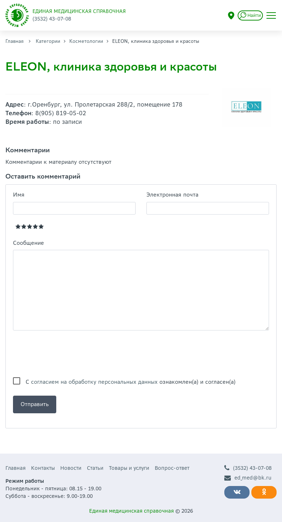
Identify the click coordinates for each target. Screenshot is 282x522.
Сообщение (28, 242)
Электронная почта (172, 194)
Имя (19, 194)
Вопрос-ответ (172, 468)
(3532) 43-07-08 (248, 468)
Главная (14, 41)
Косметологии (86, 41)
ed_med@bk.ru (248, 477)
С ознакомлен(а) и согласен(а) (130, 381)
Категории (48, 41)
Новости (70, 468)
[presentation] (68, 354)
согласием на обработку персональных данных (94, 381)
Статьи (95, 468)
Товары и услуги (129, 468)
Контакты (43, 468)
